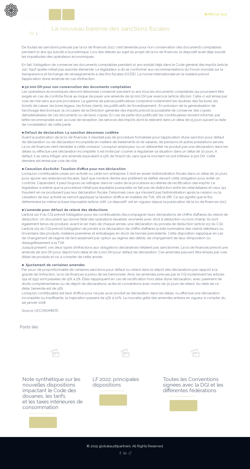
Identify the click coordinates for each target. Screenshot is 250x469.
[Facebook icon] (120, 453)
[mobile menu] (243, 10)
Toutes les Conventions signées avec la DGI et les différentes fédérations (193, 384)
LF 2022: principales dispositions (116, 382)
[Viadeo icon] (129, 453)
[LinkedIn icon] (125, 453)
